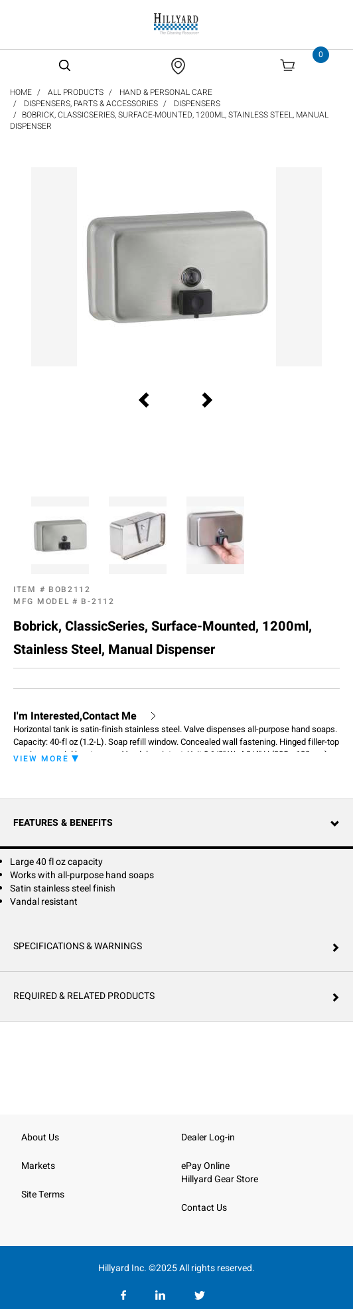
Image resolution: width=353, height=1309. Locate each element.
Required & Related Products (84, 996)
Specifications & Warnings (77, 946)
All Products (76, 92)
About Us (40, 1137)
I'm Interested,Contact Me (75, 716)
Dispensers (197, 104)
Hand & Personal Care (165, 92)
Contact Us (204, 1208)
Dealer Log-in (208, 1137)
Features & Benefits (63, 823)
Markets (38, 1166)
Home (21, 92)
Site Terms (42, 1194)
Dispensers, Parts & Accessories (91, 104)
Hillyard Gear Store (219, 1179)
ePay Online (205, 1166)
